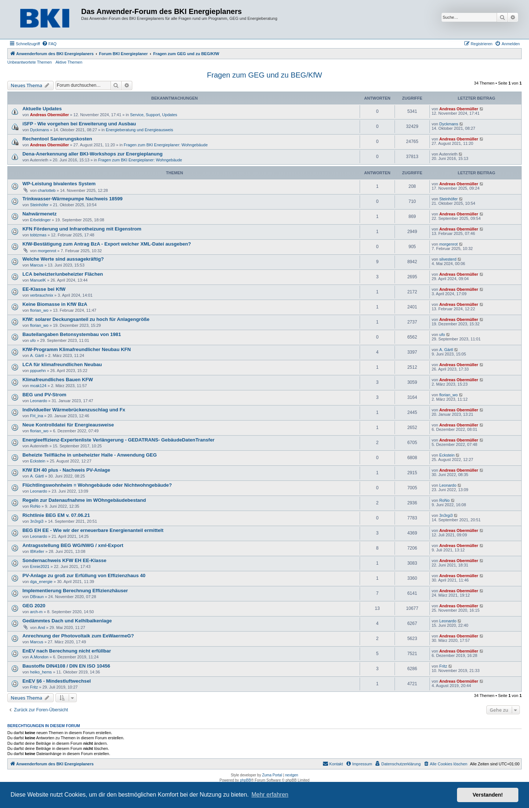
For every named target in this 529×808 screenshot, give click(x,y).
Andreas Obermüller (49, 114)
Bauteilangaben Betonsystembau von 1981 (71, 334)
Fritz (443, 666)
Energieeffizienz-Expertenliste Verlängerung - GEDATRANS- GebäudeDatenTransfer (118, 440)
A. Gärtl (37, 355)
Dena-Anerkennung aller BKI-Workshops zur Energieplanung (92, 154)
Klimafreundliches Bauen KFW (57, 379)
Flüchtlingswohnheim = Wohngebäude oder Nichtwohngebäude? (97, 485)
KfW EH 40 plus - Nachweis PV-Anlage (66, 470)
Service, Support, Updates (153, 114)
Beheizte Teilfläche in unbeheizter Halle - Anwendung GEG (89, 455)
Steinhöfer (39, 205)
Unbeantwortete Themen (29, 62)
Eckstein (38, 461)
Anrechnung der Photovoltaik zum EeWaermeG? (78, 636)
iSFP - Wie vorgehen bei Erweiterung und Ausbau (79, 123)
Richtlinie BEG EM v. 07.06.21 (56, 515)
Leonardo (38, 400)
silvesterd (447, 259)
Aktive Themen (68, 62)
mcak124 (38, 385)
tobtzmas (38, 235)
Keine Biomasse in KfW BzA (54, 304)
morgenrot (47, 251)
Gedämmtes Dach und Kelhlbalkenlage (67, 620)
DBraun (37, 596)
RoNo (35, 506)
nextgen (291, 775)
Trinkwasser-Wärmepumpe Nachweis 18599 (72, 198)
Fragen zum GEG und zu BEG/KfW (264, 75)
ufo (33, 340)
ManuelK (38, 280)
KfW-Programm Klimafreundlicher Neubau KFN (76, 349)
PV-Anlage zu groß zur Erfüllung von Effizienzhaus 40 (83, 575)
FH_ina (36, 416)
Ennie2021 (40, 566)
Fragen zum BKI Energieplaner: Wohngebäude (166, 145)
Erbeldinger (40, 220)
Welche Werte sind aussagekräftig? (63, 259)
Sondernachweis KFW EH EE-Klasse (64, 560)
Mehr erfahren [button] (269, 794)
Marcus (36, 265)
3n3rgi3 (37, 521)
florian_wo (39, 310)
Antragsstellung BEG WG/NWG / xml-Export (72, 545)
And (41, 627)
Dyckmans (39, 130)
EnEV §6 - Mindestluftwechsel (56, 681)
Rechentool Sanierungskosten (57, 139)
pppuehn (38, 370)
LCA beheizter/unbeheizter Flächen (62, 274)
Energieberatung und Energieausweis (139, 130)
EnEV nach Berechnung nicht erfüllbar (66, 651)
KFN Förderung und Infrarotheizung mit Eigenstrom (81, 229)
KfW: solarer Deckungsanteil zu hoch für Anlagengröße (86, 319)
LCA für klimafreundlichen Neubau (62, 364)
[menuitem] (49, 43)
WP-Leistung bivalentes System (59, 183)
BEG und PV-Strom (44, 394)
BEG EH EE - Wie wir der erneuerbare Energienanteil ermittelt (92, 530)
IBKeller (37, 551)
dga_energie (41, 581)
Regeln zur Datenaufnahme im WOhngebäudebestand (84, 500)
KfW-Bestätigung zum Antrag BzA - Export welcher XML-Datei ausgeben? (106, 244)
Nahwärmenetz (39, 214)
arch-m (36, 611)
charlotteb (46, 190)
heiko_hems (41, 672)
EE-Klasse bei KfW (43, 289)
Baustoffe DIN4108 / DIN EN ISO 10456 (66, 666)
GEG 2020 (33, 605)
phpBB (245, 780)
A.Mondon (39, 657)
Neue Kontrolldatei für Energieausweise (68, 425)
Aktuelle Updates (42, 108)
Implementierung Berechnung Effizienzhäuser (75, 590)
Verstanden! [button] (488, 795)
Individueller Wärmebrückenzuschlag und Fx (73, 409)
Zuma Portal (272, 775)
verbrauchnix (41, 295)
